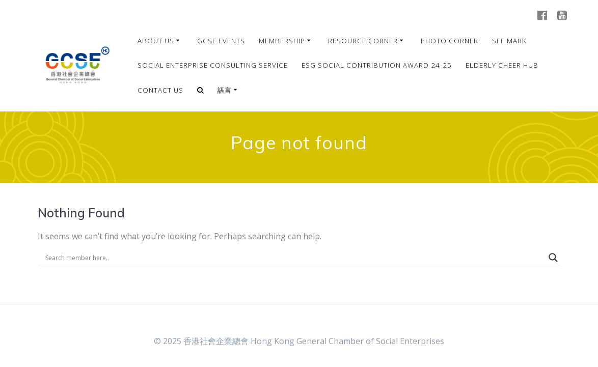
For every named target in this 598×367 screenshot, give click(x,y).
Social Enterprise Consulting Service (213, 65)
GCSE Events (221, 40)
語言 (225, 90)
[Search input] (294, 257)
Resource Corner (363, 40)
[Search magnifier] (553, 257)
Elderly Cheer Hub (502, 65)
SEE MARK (509, 40)
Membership (282, 40)
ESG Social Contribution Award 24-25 (377, 65)
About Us (156, 40)
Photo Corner (449, 40)
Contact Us (160, 90)
